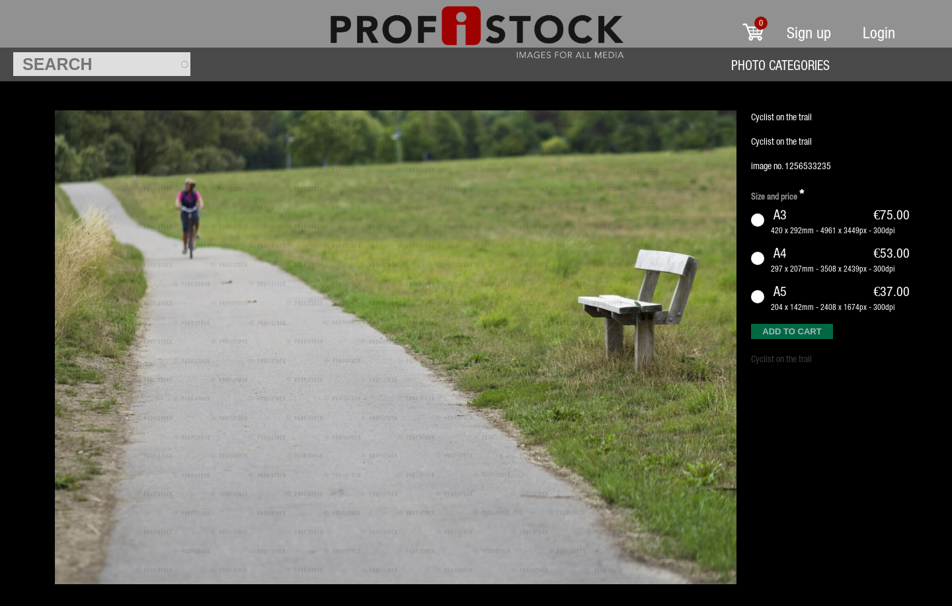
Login (879, 33)
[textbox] (101, 64)
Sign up (809, 33)
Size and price (777, 194)
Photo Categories (780, 65)
